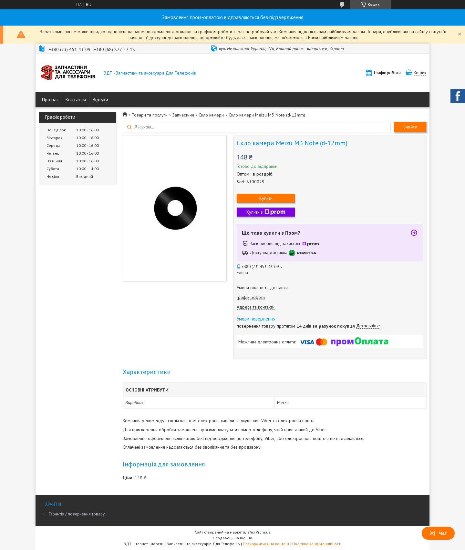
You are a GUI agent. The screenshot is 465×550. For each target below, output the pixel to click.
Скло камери (211, 115)
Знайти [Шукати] (410, 127)
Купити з (265, 212)
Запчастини (183, 115)
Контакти (76, 99)
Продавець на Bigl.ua (232, 537)
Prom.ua (263, 532)
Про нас (50, 99)
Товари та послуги (150, 115)
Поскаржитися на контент (266, 543)
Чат (438, 533)
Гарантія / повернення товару (77, 514)
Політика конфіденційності (316, 543)
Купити (266, 198)
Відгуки (100, 99)
